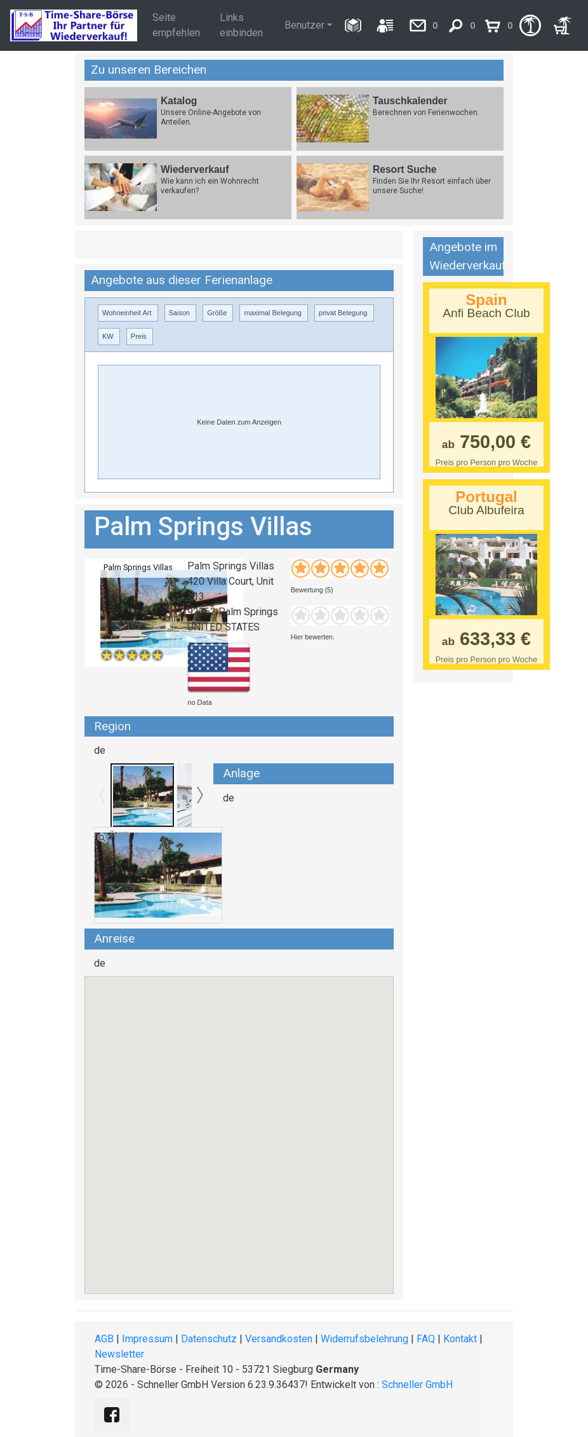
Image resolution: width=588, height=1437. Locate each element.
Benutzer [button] (304, 25)
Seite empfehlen (176, 25)
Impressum (147, 1339)
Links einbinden (241, 25)
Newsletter (119, 1354)
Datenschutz (209, 1339)
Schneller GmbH (417, 1385)
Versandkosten (278, 1339)
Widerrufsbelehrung (364, 1339)
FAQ (426, 1339)
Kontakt (460, 1339)
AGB (104, 1339)
